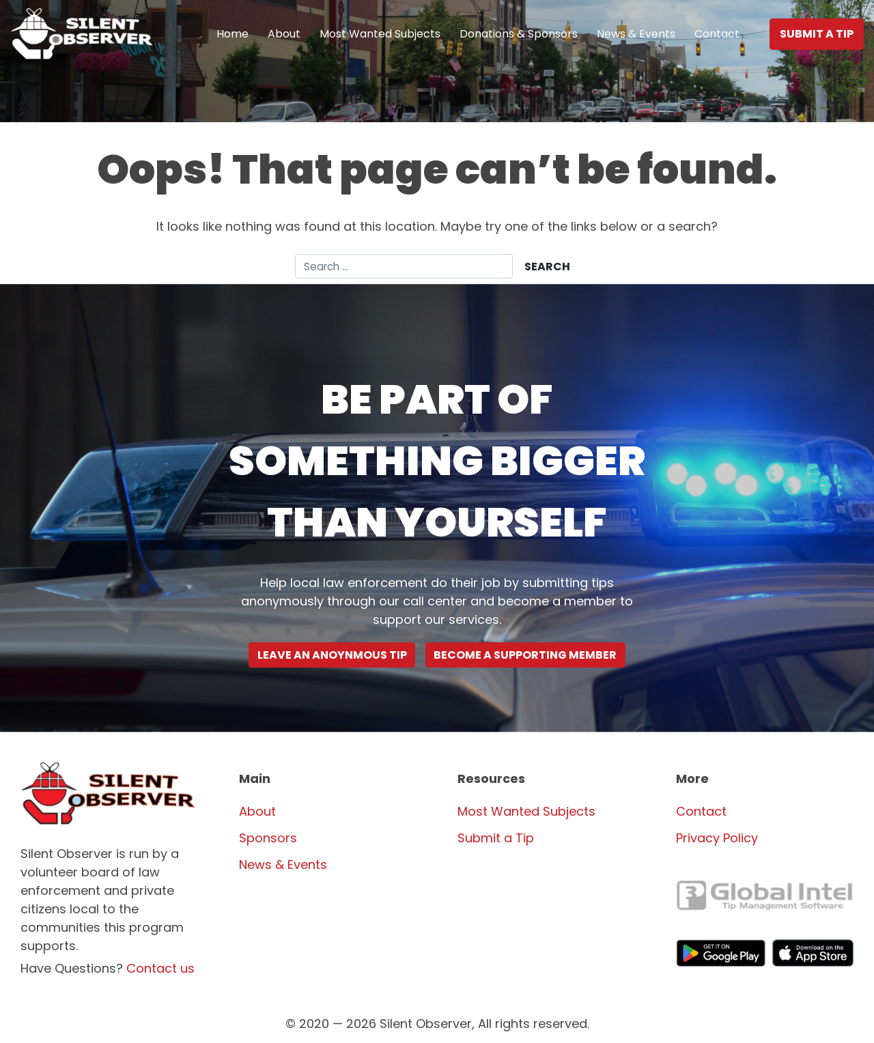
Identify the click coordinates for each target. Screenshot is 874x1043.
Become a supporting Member (525, 655)
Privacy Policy (717, 837)
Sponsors (268, 837)
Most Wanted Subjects (380, 34)
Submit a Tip (817, 34)
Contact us (160, 968)
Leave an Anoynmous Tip (332, 655)
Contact (716, 34)
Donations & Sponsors (519, 34)
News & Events (636, 34)
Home (232, 34)
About (284, 34)
